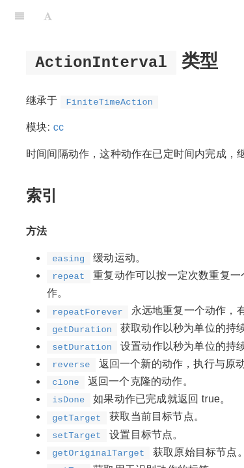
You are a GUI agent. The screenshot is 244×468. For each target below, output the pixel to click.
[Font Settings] (48, 16)
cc (58, 127)
